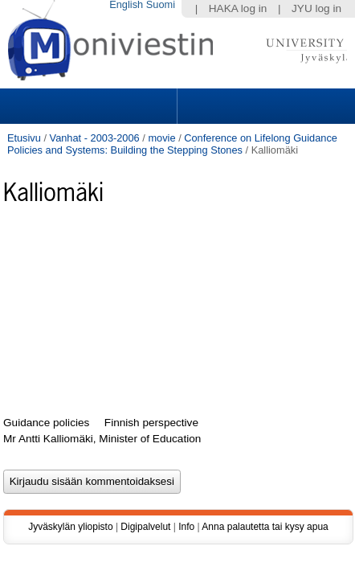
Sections (90, 106)
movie (161, 138)
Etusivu (24, 138)
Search (264, 106)
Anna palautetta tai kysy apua (265, 546)
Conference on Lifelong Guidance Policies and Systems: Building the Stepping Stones (172, 144)
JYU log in (316, 8)
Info (186, 546)
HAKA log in (238, 8)
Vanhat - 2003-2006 (95, 138)
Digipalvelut (145, 546)
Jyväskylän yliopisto (70, 546)
